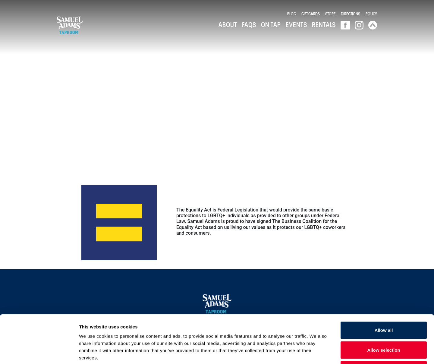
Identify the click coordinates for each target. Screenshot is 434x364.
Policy (371, 13)
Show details (316, 352)
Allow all (384, 285)
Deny (383, 324)
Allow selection (383, 304)
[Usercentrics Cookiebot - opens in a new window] (39, 352)
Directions (350, 13)
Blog (291, 13)
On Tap (271, 24)
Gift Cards (310, 13)
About (228, 24)
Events (296, 24)
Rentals (324, 24)
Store (330, 13)
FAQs (249, 24)
